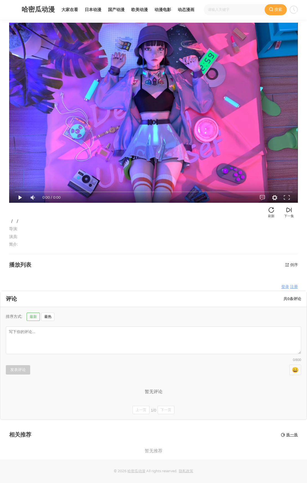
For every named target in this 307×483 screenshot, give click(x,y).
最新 (33, 317)
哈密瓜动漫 (136, 471)
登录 (285, 286)
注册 (294, 286)
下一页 (166, 410)
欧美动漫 (139, 9)
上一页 (141, 410)
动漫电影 (162, 9)
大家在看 (69, 9)
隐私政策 (186, 471)
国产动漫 (116, 9)
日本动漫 (93, 9)
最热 (47, 317)
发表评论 (18, 369)
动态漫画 (186, 9)
